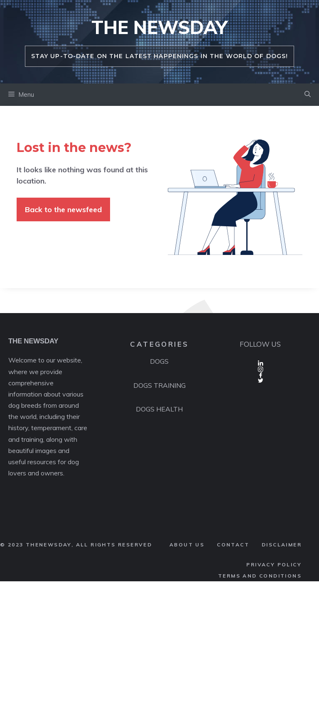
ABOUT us (186, 544)
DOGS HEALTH (159, 409)
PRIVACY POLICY (274, 564)
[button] (307, 94)
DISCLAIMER (282, 544)
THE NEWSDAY (159, 27)
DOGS (159, 361)
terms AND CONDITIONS (260, 576)
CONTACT (233, 544)
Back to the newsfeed (63, 209)
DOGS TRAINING (159, 385)
